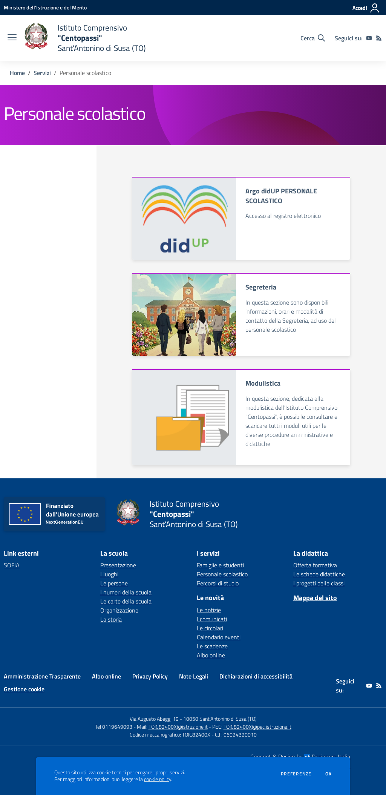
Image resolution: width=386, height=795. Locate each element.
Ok (328, 774)
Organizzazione (119, 610)
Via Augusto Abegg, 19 (154, 719)
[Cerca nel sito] (312, 38)
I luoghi (109, 574)
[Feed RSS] (378, 38)
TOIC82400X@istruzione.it (178, 727)
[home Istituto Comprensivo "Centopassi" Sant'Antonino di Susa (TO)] (85, 38)
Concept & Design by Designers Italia (300, 756)
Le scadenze (212, 646)
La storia (111, 619)
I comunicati (212, 618)
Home (17, 72)
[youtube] (369, 38)
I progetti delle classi (319, 583)
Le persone (114, 583)
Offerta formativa (315, 565)
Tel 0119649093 (113, 727)
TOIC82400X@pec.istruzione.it (257, 727)
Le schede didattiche (319, 574)
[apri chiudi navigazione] (12, 38)
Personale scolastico (222, 574)
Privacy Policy (150, 676)
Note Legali (193, 676)
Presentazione (118, 565)
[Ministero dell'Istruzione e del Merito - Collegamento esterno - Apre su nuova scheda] (45, 7)
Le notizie (209, 609)
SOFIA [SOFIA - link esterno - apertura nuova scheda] (12, 565)
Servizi (42, 72)
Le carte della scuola (126, 601)
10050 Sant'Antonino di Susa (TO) (220, 719)
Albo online (211, 655)
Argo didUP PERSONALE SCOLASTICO (281, 195)
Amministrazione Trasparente (42, 676)
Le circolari (210, 628)
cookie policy (157, 779)
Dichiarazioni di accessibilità (256, 676)
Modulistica (262, 383)
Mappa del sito (315, 598)
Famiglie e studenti (220, 565)
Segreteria (260, 287)
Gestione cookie (24, 689)
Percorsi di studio (218, 583)
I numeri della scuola (126, 592)
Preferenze (296, 774)
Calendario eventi (218, 637)
